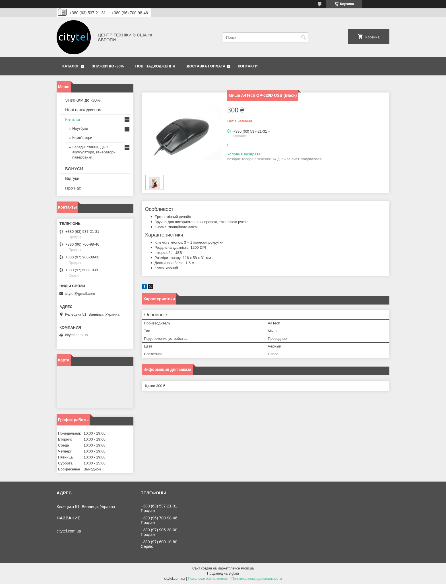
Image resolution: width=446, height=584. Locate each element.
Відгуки (72, 178)
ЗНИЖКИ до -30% (108, 66)
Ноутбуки (80, 128)
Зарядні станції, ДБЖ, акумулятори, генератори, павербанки (94, 152)
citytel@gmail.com (80, 293)
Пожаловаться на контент (208, 579)
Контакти (248, 66)
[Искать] (303, 37)
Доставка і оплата (206, 66)
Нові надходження (155, 66)
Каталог (70, 66)
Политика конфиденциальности (257, 579)
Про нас (73, 188)
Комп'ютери (82, 137)
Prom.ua (247, 568)
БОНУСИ (74, 168)
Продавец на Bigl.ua (223, 573)
